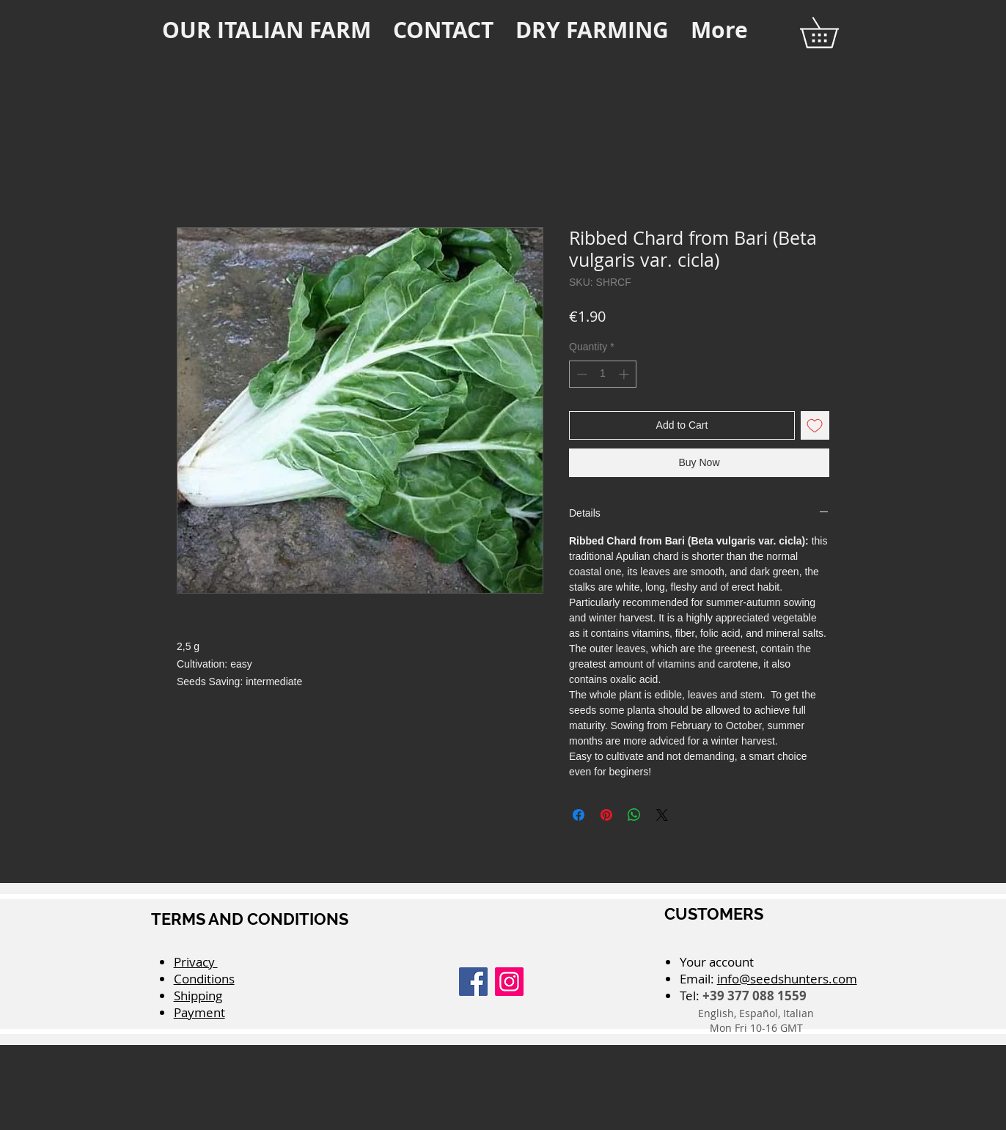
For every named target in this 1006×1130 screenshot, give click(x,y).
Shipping (198, 995)
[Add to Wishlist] (815, 425)
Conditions (204, 978)
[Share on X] (662, 815)
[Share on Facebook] (578, 815)
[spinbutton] (603, 374)
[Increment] (625, 374)
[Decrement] (580, 374)
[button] (834, 32)
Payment (199, 1012)
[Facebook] (473, 981)
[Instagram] (509, 981)
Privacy (196, 961)
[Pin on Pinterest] (606, 815)
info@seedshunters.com (787, 978)
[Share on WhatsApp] (634, 815)
